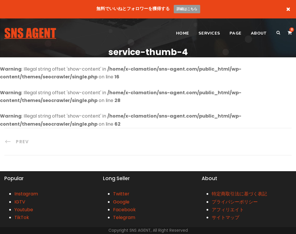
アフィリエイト (228, 209)
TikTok (21, 217)
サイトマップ (225, 217)
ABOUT (259, 33)
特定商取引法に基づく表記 (239, 193)
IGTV (19, 202)
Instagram (26, 193)
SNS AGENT (140, 230)
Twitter (121, 193)
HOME (182, 33)
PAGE (236, 33)
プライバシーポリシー (235, 202)
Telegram (124, 217)
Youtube (23, 209)
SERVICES (209, 33)
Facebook (124, 209)
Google (121, 202)
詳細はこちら (187, 8)
